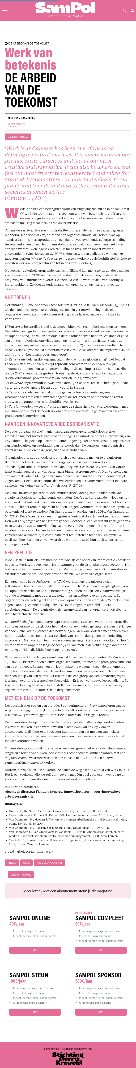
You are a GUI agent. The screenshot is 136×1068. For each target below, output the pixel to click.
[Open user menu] (132, 10)
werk (26, 862)
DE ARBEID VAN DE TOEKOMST (27, 43)
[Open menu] (4, 10)
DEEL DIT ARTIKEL (18, 136)
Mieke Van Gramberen (21, 118)
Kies (34, 950)
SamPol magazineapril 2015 (17, 125)
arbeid (12, 862)
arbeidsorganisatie (49, 862)
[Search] (125, 10)
